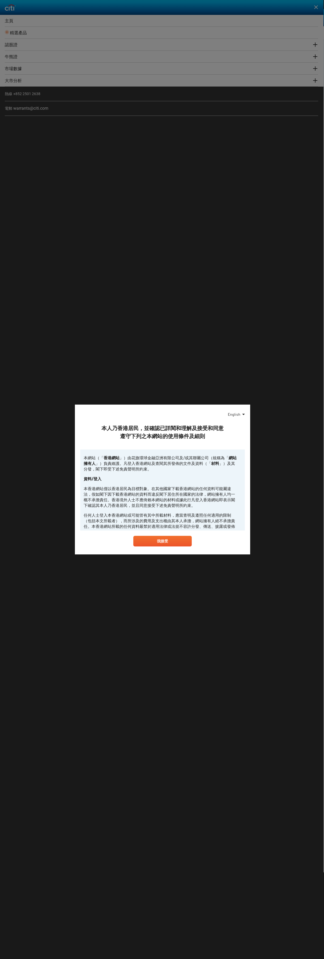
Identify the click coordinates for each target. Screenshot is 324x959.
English (234, 414)
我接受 (162, 542)
